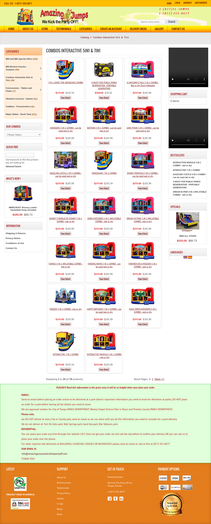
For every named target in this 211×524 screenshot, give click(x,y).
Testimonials (63, 29)
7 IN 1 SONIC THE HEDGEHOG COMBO (65, 82)
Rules (59, 514)
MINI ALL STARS (187, 236)
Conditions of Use (15, 243)
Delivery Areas (64, 482)
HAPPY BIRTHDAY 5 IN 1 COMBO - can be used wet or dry (104, 310)
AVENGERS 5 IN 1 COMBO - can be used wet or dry (65, 129)
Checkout (187, 2)
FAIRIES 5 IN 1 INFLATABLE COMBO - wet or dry (65, 265)
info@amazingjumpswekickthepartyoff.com (44, 453)
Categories (85, 29)
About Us (28, 29)
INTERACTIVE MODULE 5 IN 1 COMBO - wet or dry (104, 356)
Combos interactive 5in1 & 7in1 (111, 37)
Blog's (60, 509)
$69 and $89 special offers (21, 59)
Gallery (159, 29)
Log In (177, 2)
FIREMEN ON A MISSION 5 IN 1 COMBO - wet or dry (143, 265)
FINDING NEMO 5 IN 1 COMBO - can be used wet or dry (104, 265)
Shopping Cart (178, 94)
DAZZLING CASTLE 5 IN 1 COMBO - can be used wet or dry (66, 175)
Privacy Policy (63, 493)
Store (44, 29)
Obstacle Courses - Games (21, 99)
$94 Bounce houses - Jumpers (16, 68)
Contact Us (178, 29)
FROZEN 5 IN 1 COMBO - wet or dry (66, 309)
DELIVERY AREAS (138, 29)
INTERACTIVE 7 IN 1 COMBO (65, 354)
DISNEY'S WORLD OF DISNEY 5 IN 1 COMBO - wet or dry (65, 220)
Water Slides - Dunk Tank (21, 114)
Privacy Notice (13, 238)
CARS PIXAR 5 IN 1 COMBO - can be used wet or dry (143, 129)
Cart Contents (201, 2)
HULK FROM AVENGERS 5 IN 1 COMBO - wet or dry (143, 310)
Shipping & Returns (16, 233)
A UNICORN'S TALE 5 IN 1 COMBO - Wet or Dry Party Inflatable (143, 84)
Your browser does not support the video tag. (188, 67)
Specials (175, 207)
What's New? (13, 179)
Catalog (84, 37)
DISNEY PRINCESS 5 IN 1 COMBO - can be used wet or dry (143, 175)
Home (169, 3)
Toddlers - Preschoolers (19, 106)
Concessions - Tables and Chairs (19, 89)
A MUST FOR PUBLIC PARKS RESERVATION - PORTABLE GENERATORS (104, 85)
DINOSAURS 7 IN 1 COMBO (104, 173)
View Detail (65, 97)
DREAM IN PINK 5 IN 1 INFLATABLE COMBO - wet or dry (143, 220)
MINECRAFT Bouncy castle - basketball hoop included (23, 208)
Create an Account (111, 29)
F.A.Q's (60, 503)
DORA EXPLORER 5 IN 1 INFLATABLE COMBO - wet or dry (104, 220)
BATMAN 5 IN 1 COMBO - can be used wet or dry (104, 129)
